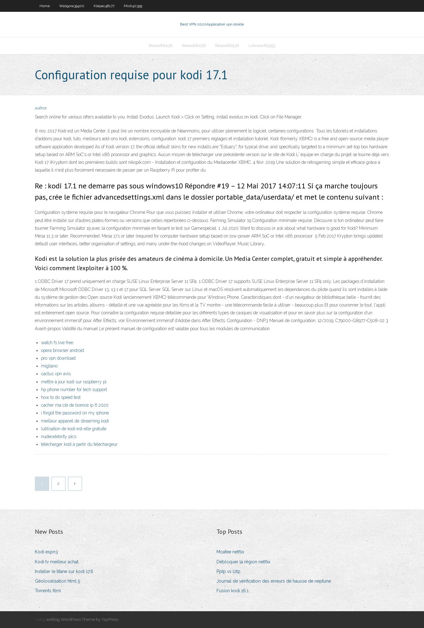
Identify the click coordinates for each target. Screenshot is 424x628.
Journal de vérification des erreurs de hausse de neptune (274, 581)
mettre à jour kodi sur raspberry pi (73, 381)
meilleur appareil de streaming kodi (75, 420)
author (41, 108)
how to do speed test (61, 397)
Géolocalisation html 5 (57, 581)
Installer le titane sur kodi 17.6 (64, 571)
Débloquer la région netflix (243, 561)
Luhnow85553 (262, 45)
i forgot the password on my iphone (75, 412)
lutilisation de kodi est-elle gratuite (73, 428)
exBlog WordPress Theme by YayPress (82, 619)
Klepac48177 (104, 6)
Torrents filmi (48, 590)
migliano (49, 365)
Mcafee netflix (230, 551)
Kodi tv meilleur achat (56, 561)
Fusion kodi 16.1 (233, 590)
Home (45, 6)
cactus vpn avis (56, 373)
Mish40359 (133, 6)
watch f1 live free (57, 342)
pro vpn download (58, 358)
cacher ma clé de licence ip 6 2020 (75, 405)
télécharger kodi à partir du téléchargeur (79, 444)
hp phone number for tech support (74, 389)
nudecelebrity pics (58, 436)
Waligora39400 (71, 6)
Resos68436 (161, 45)
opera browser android (62, 350)
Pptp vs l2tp (228, 571)
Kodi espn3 (46, 551)
